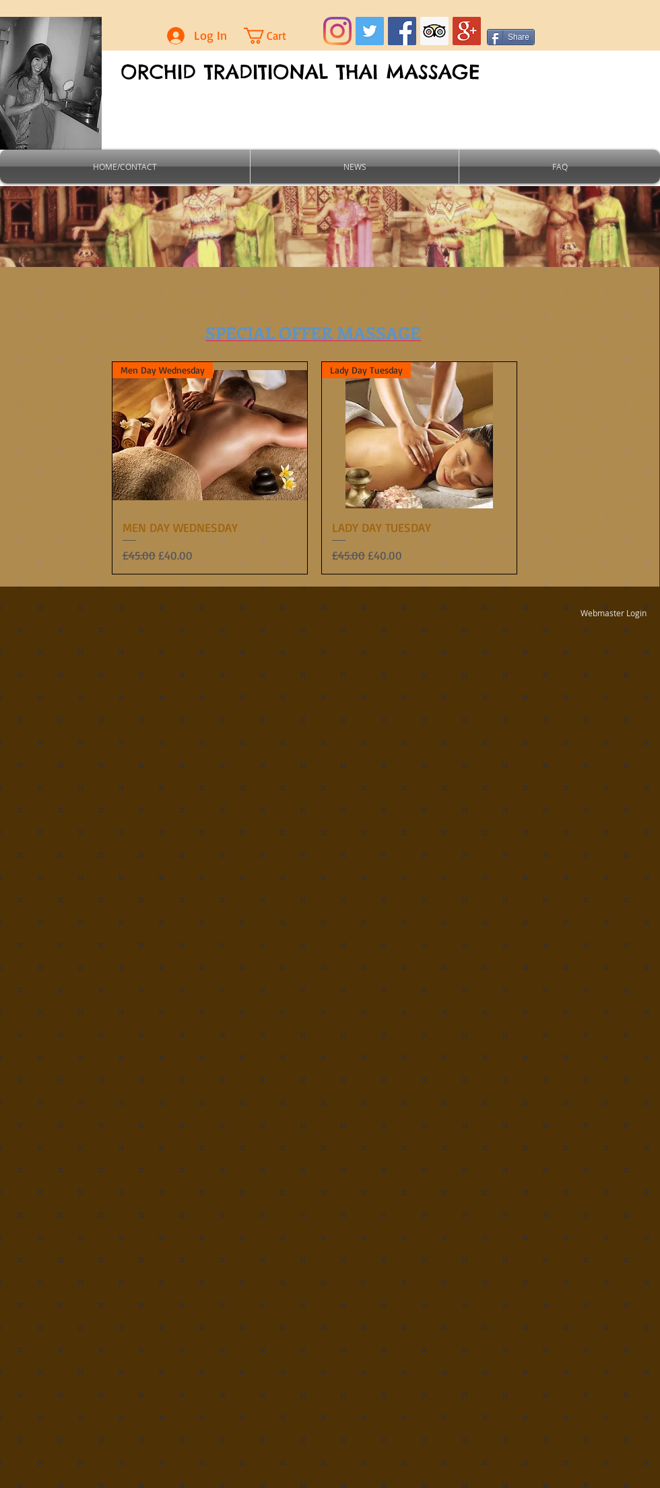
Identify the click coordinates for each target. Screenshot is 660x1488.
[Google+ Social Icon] (467, 31)
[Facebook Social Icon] (402, 31)
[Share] (511, 37)
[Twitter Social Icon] (370, 31)
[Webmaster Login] (613, 613)
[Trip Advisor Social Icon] (434, 31)
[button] (277, 36)
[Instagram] (337, 31)
